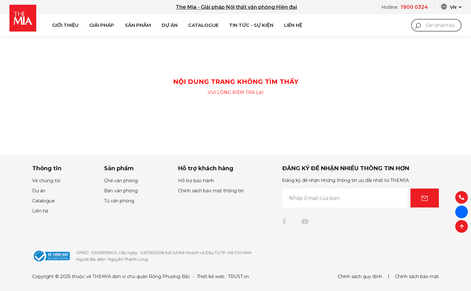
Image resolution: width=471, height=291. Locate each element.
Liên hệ (40, 211)
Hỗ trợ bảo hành (196, 180)
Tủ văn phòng (119, 201)
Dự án (169, 25)
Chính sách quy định (360, 276)
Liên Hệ (293, 25)
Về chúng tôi (46, 180)
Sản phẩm (138, 25)
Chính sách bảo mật (417, 276)
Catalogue (203, 25)
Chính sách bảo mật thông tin (211, 191)
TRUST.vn (238, 276)
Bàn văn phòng (121, 191)
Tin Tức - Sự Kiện (251, 25)
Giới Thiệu (65, 25)
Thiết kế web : (212, 276)
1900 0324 (414, 7)
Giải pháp (101, 25)
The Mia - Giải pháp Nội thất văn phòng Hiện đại (236, 7)
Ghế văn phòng (121, 180)
